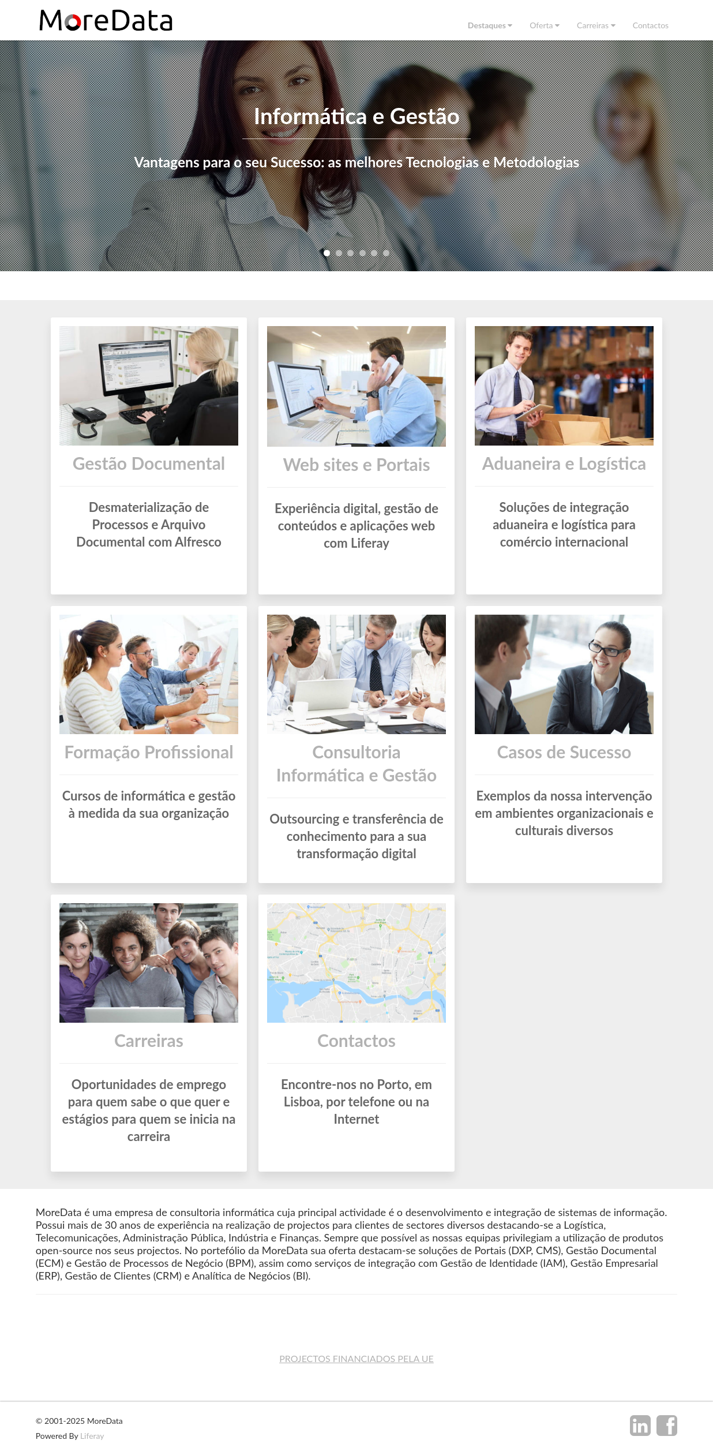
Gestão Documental (149, 462)
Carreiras (148, 1043)
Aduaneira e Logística (564, 462)
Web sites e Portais (356, 464)
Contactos (356, 1043)
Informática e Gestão (356, 115)
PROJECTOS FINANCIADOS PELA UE (356, 1358)
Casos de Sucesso (564, 754)
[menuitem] (490, 25)
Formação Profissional (148, 754)
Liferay (92, 1436)
